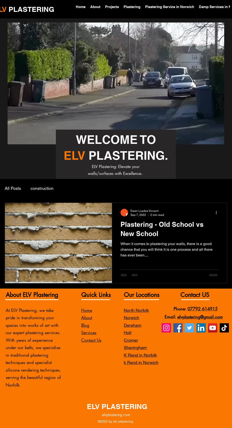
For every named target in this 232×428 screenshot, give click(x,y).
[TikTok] (224, 327)
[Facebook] (178, 327)
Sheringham (135, 347)
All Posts (13, 188)
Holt (127, 332)
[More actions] (218, 212)
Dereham (132, 325)
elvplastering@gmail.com (200, 317)
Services (88, 332)
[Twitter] (189, 327)
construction (42, 188)
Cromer (131, 340)
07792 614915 (202, 309)
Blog (85, 325)
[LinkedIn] (201, 327)
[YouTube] (212, 327)
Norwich (131, 317)
